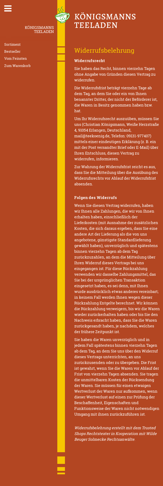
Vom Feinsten (15, 58)
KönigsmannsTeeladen (39, 29)
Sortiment (12, 44)
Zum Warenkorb (17, 65)
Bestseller (12, 51)
